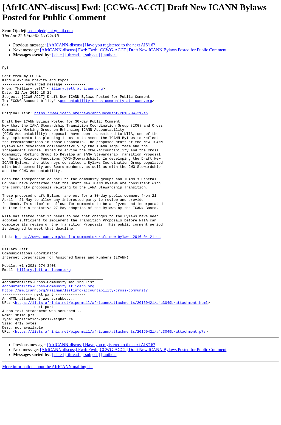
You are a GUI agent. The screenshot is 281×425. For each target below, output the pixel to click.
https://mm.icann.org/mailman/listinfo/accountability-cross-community (75, 335)
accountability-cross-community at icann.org (106, 107)
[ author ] (109, 54)
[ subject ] (91, 54)
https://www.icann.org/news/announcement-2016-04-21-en (91, 122)
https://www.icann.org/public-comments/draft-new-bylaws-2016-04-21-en (88, 271)
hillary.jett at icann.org (76, 93)
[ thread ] (73, 54)
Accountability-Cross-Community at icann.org (48, 330)
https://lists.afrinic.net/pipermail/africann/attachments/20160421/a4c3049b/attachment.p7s (110, 384)
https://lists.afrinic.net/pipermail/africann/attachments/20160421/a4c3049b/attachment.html (111, 350)
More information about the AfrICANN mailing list (47, 420)
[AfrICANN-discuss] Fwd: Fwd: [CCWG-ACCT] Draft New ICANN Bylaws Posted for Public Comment (133, 50)
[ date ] (58, 54)
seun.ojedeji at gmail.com (49, 30)
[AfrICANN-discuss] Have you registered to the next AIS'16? (101, 45)
